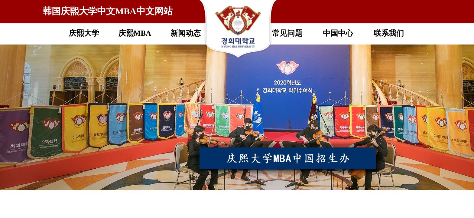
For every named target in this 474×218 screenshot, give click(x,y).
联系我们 (389, 33)
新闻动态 (185, 33)
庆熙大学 (84, 33)
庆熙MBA (134, 33)
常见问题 (287, 33)
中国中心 (338, 33)
